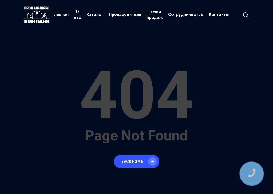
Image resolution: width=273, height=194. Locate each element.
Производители (125, 14)
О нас (77, 14)
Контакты (219, 14)
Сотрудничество (185, 14)
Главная (60, 14)
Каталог (94, 14)
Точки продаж (155, 14)
